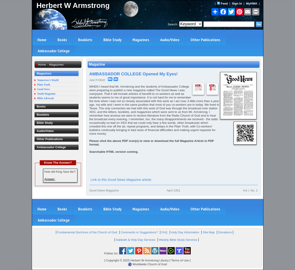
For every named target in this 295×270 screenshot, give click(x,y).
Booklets (85, 39)
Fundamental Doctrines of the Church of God (87, 232)
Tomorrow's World (48, 80)
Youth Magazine (46, 93)
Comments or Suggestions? (139, 232)
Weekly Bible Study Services (178, 239)
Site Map (209, 232)
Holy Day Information (185, 232)
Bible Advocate (45, 98)
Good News (43, 89)
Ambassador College (54, 50)
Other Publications (205, 39)
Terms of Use (180, 260)
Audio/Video (169, 39)
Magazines (140, 39)
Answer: (49, 179)
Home (41, 39)
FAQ (164, 232)
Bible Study (112, 39)
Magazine (97, 64)
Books (62, 39)
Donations (225, 232)
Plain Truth (43, 84)
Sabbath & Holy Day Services (136, 239)
